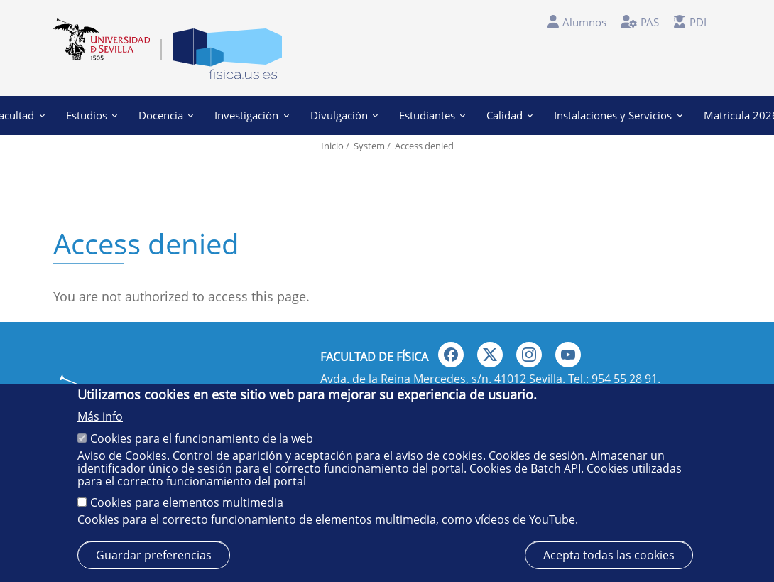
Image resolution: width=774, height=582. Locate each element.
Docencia (165, 115)
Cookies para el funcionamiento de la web (201, 438)
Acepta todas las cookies (609, 555)
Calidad (509, 115)
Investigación (251, 115)
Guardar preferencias (154, 555)
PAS (650, 22)
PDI (698, 22)
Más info (100, 416)
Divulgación (344, 115)
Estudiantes (432, 115)
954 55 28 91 (625, 379)
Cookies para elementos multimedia (186, 502)
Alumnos (584, 22)
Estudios (91, 115)
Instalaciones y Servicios (618, 115)
